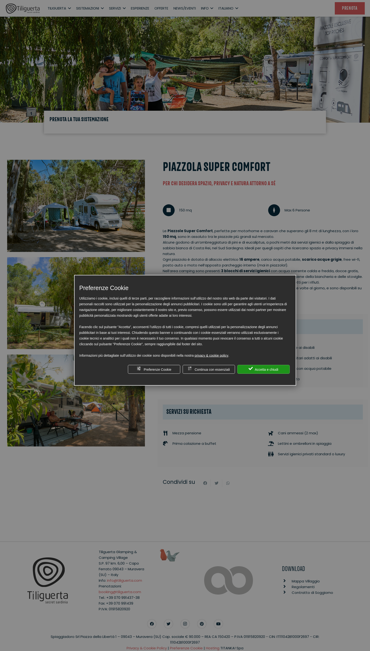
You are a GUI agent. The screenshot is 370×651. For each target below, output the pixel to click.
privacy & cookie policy (211, 355)
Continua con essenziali (208, 368)
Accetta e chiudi (263, 368)
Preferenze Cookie (154, 368)
